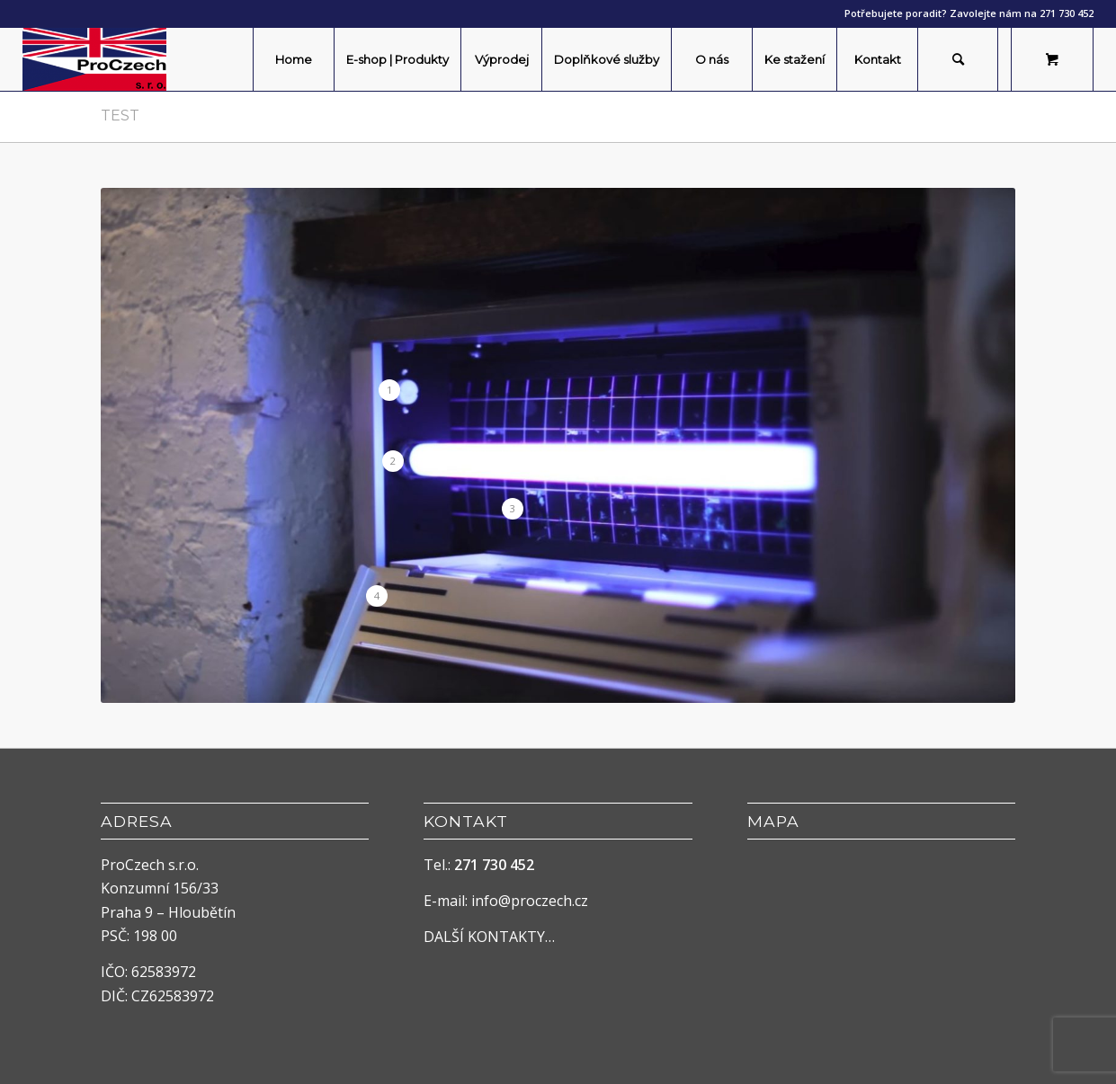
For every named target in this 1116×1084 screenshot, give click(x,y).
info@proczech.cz (529, 901)
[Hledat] (957, 59)
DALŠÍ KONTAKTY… (489, 936)
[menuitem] (293, 59)
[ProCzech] (94, 59)
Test (120, 115)
